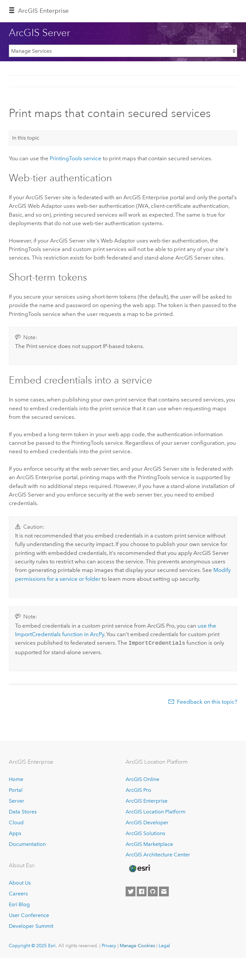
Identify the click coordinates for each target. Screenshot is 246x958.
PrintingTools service (75, 158)
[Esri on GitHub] (153, 891)
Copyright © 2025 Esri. (33, 945)
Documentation (27, 843)
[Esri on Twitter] (130, 891)
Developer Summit (31, 925)
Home (16, 778)
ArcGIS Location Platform (155, 811)
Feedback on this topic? (207, 701)
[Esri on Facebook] (142, 891)
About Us (20, 882)
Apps (15, 833)
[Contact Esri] (164, 891)
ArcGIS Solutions (145, 833)
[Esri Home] (139, 868)
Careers (18, 893)
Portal (16, 789)
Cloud (16, 822)
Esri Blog (19, 904)
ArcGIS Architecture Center (158, 854)
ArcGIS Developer (147, 822)
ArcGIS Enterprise (43, 10)
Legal (164, 945)
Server (16, 800)
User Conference (29, 914)
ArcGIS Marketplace (149, 843)
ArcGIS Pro (138, 789)
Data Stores (23, 811)
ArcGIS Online (142, 778)
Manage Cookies (137, 945)
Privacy (109, 945)
